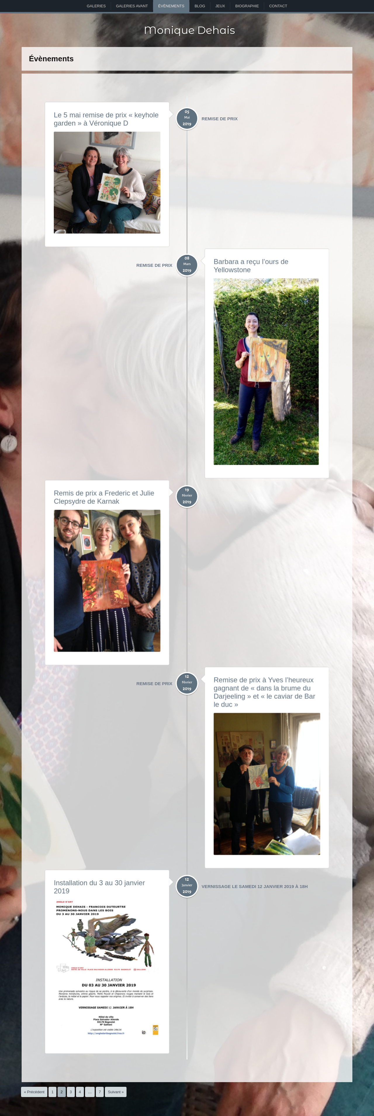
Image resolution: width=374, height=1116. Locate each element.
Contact (278, 6)
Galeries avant (132, 6)
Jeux (220, 6)
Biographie (247, 6)
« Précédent (34, 1092)
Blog (200, 6)
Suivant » (116, 1092)
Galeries (96, 6)
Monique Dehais (189, 30)
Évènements (171, 6)
